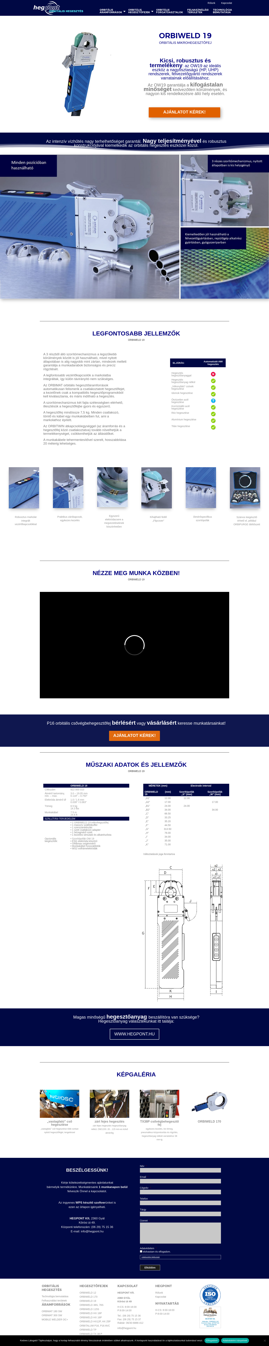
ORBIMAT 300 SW (52, 1315)
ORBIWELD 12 (88, 1292)
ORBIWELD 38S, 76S (91, 1305)
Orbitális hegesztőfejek (139, 11)
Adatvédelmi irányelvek (235, 1340)
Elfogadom (211, 1340)
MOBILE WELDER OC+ (55, 1319)
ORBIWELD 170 (88, 1296)
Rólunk (211, 3)
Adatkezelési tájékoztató (151, 1257)
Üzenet (145, 1220)
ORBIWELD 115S (89, 1309)
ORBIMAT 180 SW (52, 1311)
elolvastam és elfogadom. (157, 1251)
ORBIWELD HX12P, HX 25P (95, 1321)
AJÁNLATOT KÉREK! (184, 112)
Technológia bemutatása (222, 11)
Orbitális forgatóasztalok (169, 11)
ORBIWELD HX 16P (91, 1313)
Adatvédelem (148, 1248)
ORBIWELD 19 (88, 1301)
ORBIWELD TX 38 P (91, 1333)
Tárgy (143, 1209)
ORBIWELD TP (88, 1329)
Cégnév (145, 1187)
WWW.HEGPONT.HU (134, 1034)
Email (144, 1177)
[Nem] (264, 1340)
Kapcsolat (226, 3)
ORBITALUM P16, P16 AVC (95, 1325)
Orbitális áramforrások (111, 11)
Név (143, 1166)
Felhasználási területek (198, 11)
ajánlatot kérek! (134, 734)
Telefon (144, 1198)
